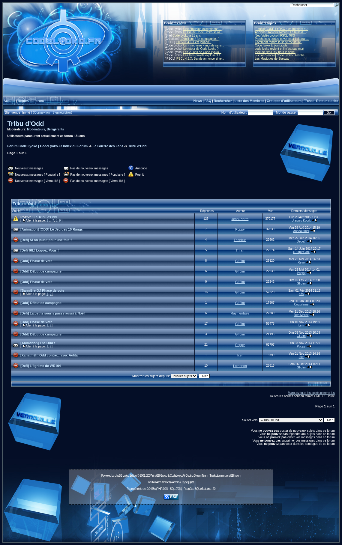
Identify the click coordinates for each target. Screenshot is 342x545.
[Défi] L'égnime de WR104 (40, 366)
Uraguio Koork (301, 220)
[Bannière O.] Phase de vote (42, 290)
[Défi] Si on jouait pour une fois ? (46, 240)
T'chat (309, 101)
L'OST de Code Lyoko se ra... (203, 32)
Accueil (9, 101)
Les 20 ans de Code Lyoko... (202, 52)
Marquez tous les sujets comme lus (311, 393)
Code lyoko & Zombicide (271, 45)
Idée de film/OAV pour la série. (275, 52)
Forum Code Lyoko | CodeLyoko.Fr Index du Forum (47, 146)
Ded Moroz (301, 315)
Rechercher (223, 101)
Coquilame (301, 304)
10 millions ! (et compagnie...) (200, 38)
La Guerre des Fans (108, 146)
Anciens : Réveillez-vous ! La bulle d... (280, 32)
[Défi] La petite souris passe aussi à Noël (52, 313)
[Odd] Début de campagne (41, 271)
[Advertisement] (171, 520)
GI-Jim (240, 261)
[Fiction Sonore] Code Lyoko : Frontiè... (281, 55)
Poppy (239, 229)
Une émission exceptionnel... (202, 29)
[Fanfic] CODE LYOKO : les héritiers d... (281, 29)
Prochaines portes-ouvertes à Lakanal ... (282, 38)
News (197, 101)
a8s (301, 294)
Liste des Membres (249, 101)
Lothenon (240, 366)
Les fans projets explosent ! (201, 55)
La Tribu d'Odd (45, 217)
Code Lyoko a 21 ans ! (187, 35)
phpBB (118, 475)
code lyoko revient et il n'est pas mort (279, 48)
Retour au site (327, 101)
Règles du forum (31, 101)
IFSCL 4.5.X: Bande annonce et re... (200, 58)
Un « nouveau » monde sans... (203, 45)
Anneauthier (301, 231)
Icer (240, 355)
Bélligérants (55, 129)
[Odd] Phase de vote (36, 261)
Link (301, 325)
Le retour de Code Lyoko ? (201, 48)
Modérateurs (36, 129)
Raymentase (240, 313)
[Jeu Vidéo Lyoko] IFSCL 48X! (275, 35)
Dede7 (301, 241)
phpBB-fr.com (233, 475)
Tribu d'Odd (25, 123)
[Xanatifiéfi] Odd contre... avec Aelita (49, 355)
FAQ (208, 101)
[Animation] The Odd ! (37, 343)
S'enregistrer (61, 112)
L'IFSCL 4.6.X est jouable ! (193, 42)
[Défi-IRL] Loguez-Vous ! (39, 250)
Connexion (42, 112)
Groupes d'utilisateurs (284, 101)
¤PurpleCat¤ (301, 252)
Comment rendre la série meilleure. (278, 42)
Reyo (301, 262)
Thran (240, 250)
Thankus (240, 240)
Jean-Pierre (240, 219)
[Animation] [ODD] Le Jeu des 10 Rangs (51, 229)
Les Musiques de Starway (272, 58)
